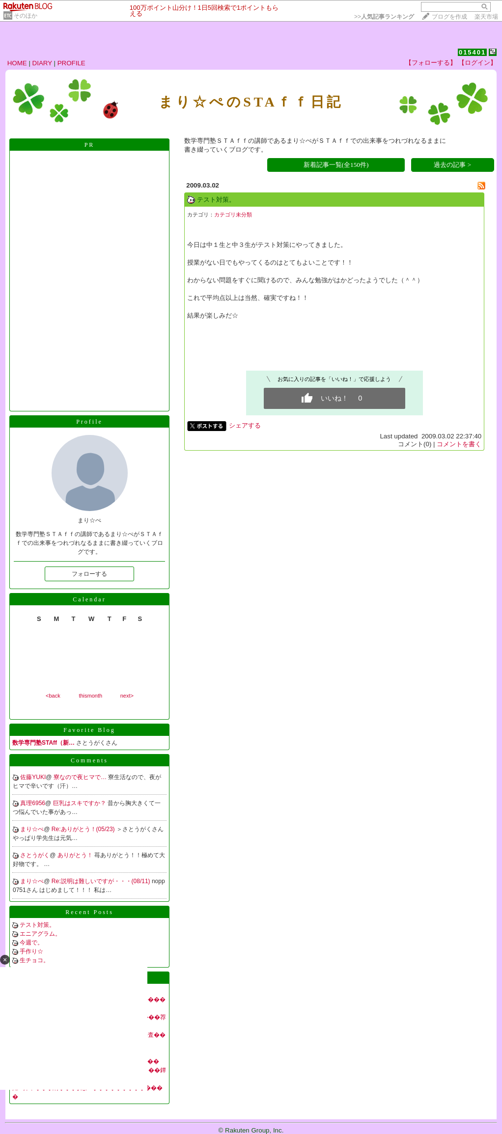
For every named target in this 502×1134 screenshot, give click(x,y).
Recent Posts (89, 912)
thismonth (90, 696)
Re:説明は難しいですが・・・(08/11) (102, 881)
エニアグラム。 (40, 933)
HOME (17, 63)
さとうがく (35, 855)
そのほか (25, 15)
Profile (89, 421)
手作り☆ (31, 951)
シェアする (245, 425)
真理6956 (32, 803)
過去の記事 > (452, 164)
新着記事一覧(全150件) (336, 164)
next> (127, 696)
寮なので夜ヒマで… (81, 777)
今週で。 (31, 942)
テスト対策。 (37, 924)
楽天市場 (486, 16)
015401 (472, 52)
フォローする (89, 573)
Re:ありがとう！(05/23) (84, 829)
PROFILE (71, 63)
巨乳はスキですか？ (80, 803)
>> (384, 16)
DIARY (42, 63)
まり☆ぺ (32, 829)
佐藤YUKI (33, 777)
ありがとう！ (75, 855)
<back (53, 696)
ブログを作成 (449, 16)
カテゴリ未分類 (233, 214)
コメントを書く (459, 444)
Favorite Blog (89, 730)
